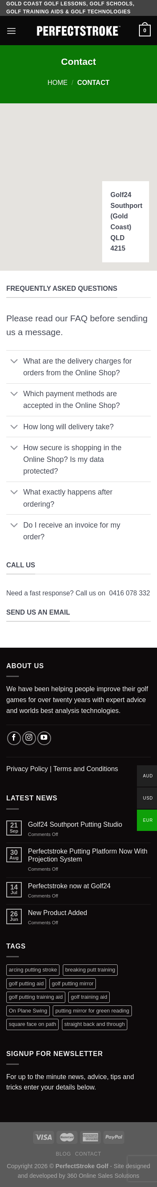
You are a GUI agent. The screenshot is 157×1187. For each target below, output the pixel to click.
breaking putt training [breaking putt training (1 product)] (90, 970)
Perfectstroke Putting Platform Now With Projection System (87, 855)
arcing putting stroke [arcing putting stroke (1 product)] (33, 970)
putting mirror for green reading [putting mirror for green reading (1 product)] (92, 1011)
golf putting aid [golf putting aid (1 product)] (26, 983)
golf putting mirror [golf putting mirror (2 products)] (73, 983)
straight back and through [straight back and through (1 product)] (94, 1024)
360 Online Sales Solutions (103, 1175)
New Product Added (57, 912)
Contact (88, 1154)
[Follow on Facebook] (14, 738)
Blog (63, 1154)
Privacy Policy (27, 768)
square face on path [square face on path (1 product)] (32, 1024)
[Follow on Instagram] (29, 738)
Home (58, 82)
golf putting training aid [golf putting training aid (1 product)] (36, 997)
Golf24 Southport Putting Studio (75, 824)
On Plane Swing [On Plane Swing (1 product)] (28, 1011)
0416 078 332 (129, 593)
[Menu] (11, 31)
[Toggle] (14, 362)
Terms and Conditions (85, 768)
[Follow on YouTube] (44, 738)
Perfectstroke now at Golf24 (69, 886)
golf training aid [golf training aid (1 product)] (89, 997)
